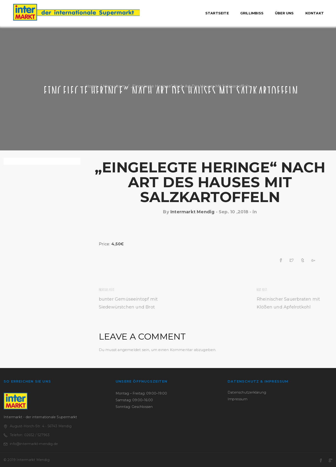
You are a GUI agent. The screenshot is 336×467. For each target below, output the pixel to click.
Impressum (237, 399)
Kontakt (314, 13)
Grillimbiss (251, 13)
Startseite (217, 13)
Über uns (284, 13)
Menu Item (114, 86)
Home (92, 86)
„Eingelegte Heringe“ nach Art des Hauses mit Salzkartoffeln (210, 182)
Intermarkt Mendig (192, 211)
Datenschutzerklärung (247, 392)
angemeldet (129, 349)
